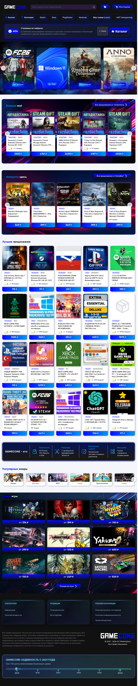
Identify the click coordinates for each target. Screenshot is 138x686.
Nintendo (83, 17)
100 (95, 523)
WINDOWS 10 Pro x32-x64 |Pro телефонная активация (40, 416)
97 (122, 523)
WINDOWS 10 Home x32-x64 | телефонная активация (68, 512)
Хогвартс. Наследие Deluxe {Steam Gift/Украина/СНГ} (118, 143)
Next (133, 68)
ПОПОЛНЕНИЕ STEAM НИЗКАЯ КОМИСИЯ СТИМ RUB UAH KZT (67, 367)
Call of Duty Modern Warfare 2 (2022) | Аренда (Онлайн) (118, 259)
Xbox (54, 17)
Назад (102, 31)
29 (68, 378)
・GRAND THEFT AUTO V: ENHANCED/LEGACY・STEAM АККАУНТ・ (14, 512)
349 (18, 269)
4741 (43, 153)
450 (68, 475)
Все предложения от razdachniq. (111, 105)
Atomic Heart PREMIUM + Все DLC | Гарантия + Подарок (69, 259)
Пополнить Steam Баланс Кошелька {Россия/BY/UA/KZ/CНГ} (41, 367)
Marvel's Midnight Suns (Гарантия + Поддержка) (18, 259)
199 (15, 523)
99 (14, 378)
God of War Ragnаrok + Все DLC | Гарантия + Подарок (94, 259)
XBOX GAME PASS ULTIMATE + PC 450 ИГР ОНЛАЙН (68, 464)
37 (41, 378)
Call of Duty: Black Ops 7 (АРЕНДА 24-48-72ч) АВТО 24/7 (14, 367)
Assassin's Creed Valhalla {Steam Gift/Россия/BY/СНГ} (17, 143)
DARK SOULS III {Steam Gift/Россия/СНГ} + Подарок (68, 143)
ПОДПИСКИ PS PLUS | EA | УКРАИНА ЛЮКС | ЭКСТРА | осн (95, 416)
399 (44, 269)
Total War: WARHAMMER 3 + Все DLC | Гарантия (42, 259)
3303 (18, 153)
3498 (69, 153)
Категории (28, 17)
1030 (14, 426)
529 (95, 426)
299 (120, 269)
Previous (3, 68)
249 (41, 523)
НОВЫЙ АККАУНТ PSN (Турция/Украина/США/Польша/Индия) (14, 464)
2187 (94, 153)
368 (42, 426)
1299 (41, 475)
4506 (120, 153)
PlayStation (68, 17)
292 (68, 426)
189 (122, 378)
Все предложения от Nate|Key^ (112, 220)
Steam (42, 17)
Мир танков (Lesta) (101, 17)
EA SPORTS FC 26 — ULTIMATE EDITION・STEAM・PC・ (39, 512)
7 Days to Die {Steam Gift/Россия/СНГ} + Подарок (93, 143)
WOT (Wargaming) (124, 17)
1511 (95, 378)
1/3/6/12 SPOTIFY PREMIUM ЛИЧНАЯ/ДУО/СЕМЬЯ (122, 367)
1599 (122, 426)
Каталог (11, 17)
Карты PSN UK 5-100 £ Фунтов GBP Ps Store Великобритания (94, 367)
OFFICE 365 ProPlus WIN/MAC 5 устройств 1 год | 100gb (95, 464)
